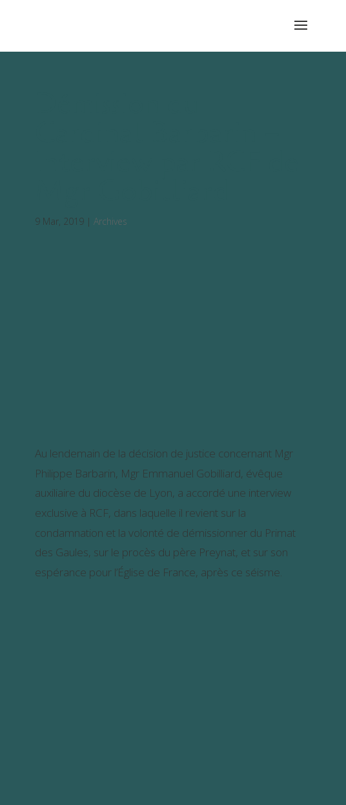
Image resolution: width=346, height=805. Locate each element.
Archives (110, 221)
